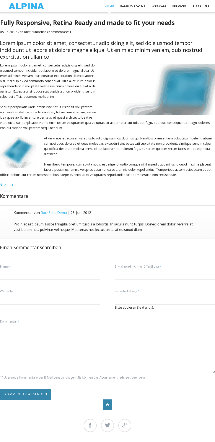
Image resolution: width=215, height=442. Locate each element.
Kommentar (9, 321)
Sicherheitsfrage (127, 291)
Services (179, 6)
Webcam (159, 6)
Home (109, 6)
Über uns (201, 6)
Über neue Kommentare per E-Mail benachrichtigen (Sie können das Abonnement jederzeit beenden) (74, 377)
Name (7, 266)
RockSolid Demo (54, 212)
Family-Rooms (133, 6)
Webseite (6, 291)
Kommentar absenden (25, 394)
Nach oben (107, 404)
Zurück (9, 185)
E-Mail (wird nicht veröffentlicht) (138, 266)
